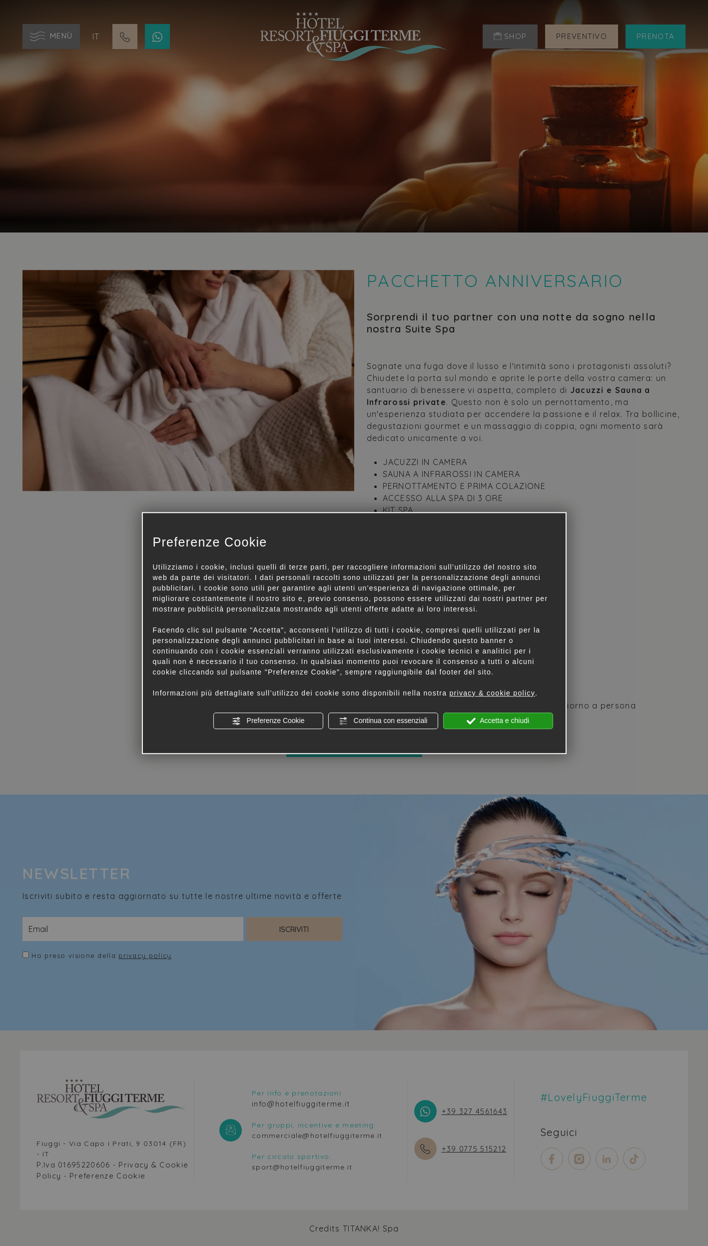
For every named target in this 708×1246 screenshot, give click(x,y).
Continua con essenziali (383, 721)
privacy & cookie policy (492, 693)
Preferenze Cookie (268, 721)
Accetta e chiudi (498, 721)
